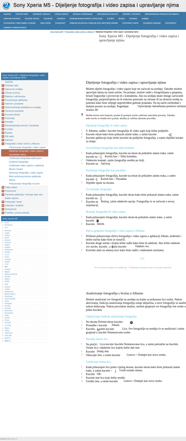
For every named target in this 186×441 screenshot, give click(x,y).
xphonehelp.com (12, 439)
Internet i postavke (131, 14)
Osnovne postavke (12, 18)
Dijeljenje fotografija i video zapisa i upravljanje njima (26, 153)
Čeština (7, 235)
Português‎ (8, 303)
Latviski (7, 289)
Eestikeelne (9, 249)
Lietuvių (7, 287)
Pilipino (7, 328)
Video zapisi (45, 23)
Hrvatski (7, 269)
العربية (7, 222)
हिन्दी (6, 267)
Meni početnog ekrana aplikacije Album (25, 178)
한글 (6, 284)
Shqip (7, 315)
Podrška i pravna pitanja (15, 27)
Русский (8, 308)
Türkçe (7, 330)
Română (8, 306)
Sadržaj (7, 14)
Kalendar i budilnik (152, 23)
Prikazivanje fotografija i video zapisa (27, 147)
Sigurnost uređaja (41, 14)
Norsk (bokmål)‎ (10, 298)
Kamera (145, 18)
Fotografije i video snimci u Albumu (20, 23)
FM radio (133, 18)
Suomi (7, 257)
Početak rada (22, 14)
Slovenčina (8, 310)
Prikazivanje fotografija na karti (24, 183)
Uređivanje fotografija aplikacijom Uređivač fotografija (25, 160)
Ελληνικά (8, 242)
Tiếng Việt (8, 335)
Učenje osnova (61, 14)
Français (8, 259)
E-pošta (110, 18)
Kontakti (61, 18)
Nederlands (9, 296)
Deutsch (7, 240)
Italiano (7, 279)
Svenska (8, 322)
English (7, 245)
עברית (7, 264)
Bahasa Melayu (10, 294)
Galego (7, 261)
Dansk (7, 238)
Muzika (122, 18)
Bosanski (8, 230)
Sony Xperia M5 (6, 5)
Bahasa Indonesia (11, 274)
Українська (8, 333)
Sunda (7, 320)
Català (7, 233)
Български (8, 225)
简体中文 (8, 338)
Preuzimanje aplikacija (107, 14)
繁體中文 (8, 341)
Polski (7, 301)
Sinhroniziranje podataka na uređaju (162, 14)
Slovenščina (9, 313)
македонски (9, 291)
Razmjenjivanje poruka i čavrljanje (86, 18)
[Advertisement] (73, 53)
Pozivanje (48, 18)
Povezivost (60, 23)
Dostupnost (170, 23)
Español (7, 247)
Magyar (7, 272)
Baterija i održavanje (82, 14)
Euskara (7, 252)
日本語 (7, 281)
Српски (7, 318)
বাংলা (6, 227)
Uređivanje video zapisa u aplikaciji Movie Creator (26, 167)
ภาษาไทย (8, 325)
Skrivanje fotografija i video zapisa (26, 173)
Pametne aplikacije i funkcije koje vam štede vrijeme (94, 23)
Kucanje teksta (32, 18)
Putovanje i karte (130, 23)
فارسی (7, 254)
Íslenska (7, 276)
